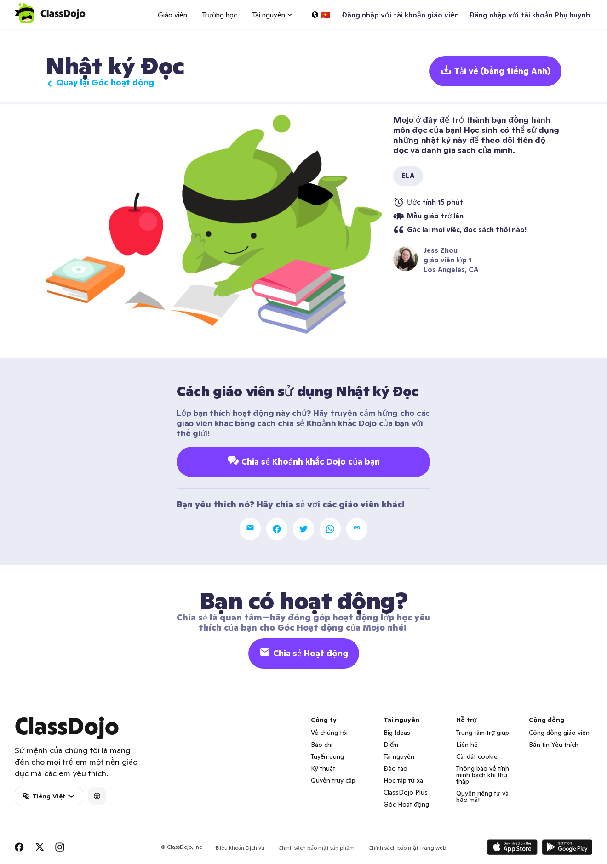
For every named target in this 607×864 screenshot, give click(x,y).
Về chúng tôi (329, 732)
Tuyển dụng (327, 756)
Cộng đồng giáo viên (559, 732)
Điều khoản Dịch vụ (240, 847)
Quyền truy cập (333, 780)
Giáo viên (172, 15)
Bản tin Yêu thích (553, 744)
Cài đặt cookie (477, 756)
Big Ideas (397, 732)
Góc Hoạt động (406, 804)
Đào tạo (395, 768)
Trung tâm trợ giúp (482, 732)
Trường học (219, 15)
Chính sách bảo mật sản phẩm (316, 847)
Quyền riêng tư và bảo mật (482, 796)
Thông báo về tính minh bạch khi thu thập (482, 774)
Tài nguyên (399, 756)
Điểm (391, 744)
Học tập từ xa (403, 780)
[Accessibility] (97, 796)
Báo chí (321, 744)
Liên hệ (467, 744)
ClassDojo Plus (406, 792)
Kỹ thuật (323, 768)
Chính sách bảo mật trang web (407, 847)
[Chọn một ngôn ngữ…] (320, 15)
